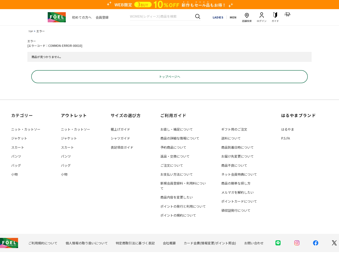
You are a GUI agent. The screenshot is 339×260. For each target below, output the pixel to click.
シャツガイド (120, 146)
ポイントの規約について (178, 222)
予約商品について (173, 155)
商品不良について (234, 173)
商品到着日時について (237, 155)
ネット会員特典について (239, 182)
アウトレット (74, 123)
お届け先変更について (237, 164)
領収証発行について (235, 218)
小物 (14, 182)
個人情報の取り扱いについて (87, 250)
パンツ (16, 164)
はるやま (287, 137)
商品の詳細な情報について (179, 146)
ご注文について (171, 173)
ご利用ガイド (173, 123)
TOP (31, 31)
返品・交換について (175, 164)
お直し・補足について (176, 137)
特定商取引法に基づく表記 (135, 250)
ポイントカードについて (239, 209)
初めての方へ (82, 17)
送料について (231, 146)
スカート (17, 155)
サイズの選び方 (126, 123)
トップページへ (169, 84)
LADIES (214, 17)
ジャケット (19, 146)
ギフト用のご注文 (234, 137)
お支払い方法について (176, 182)
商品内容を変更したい (176, 205)
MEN (232, 17)
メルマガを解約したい (237, 200)
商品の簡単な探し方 (235, 191)
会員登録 (102, 17)
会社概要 (169, 250)
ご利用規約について (42, 250)
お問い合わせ (254, 250)
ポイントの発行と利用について (183, 214)
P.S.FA (285, 146)
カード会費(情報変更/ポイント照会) (210, 250)
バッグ (16, 173)
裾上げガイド (120, 137)
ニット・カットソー (25, 137)
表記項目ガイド (122, 155)
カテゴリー (22, 123)
